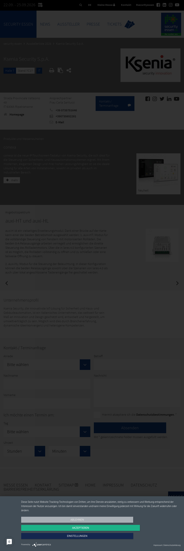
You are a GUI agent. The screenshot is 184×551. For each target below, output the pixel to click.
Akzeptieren (100, 538)
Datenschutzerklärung (172, 545)
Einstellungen (156, 538)
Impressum (157, 545)
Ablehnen (45, 538)
